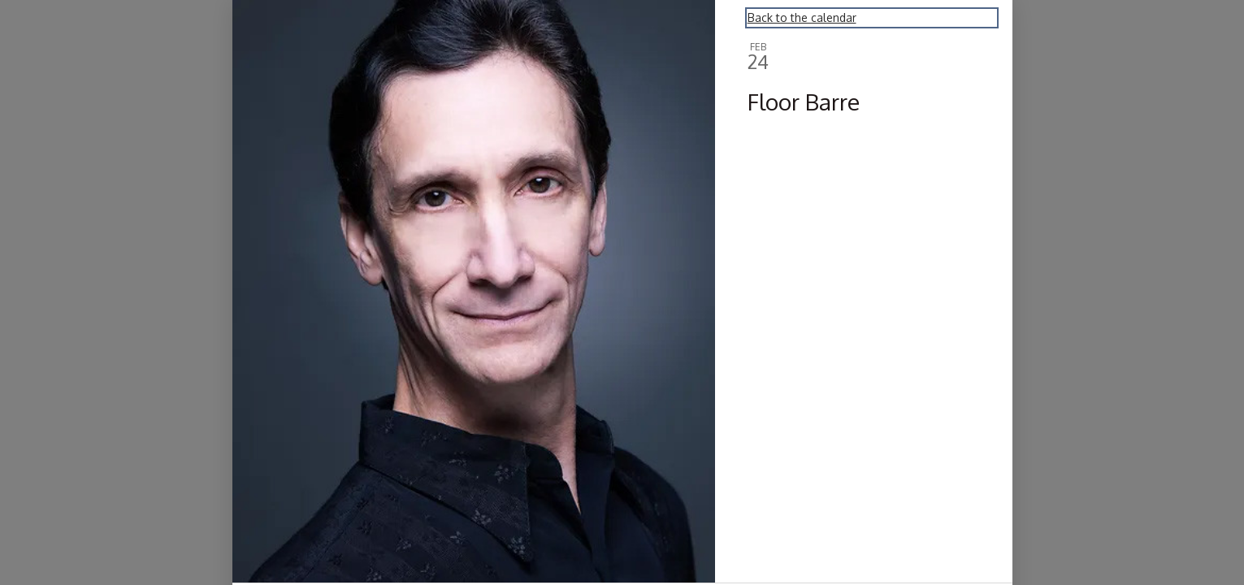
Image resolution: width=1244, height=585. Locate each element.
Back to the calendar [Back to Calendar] (802, 17)
